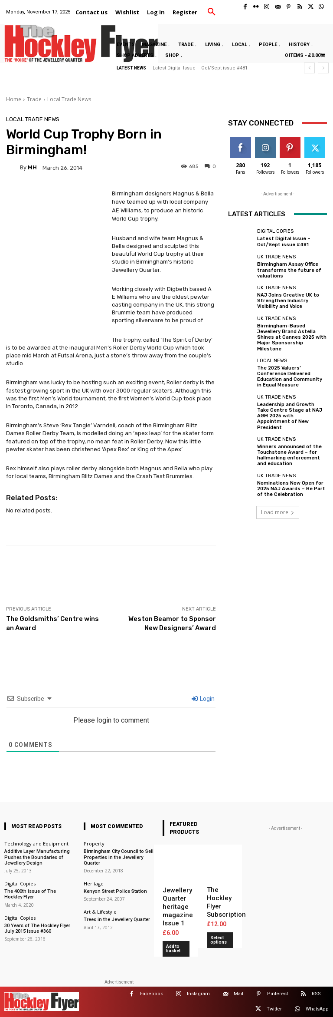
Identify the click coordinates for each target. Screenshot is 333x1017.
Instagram (198, 994)
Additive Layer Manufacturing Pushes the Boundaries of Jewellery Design (37, 857)
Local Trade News (69, 99)
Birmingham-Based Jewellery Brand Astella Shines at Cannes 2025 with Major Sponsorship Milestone (291, 337)
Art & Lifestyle (100, 911)
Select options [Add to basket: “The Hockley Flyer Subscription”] (218, 939)
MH (32, 167)
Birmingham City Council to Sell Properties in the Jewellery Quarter (118, 857)
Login (203, 698)
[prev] (309, 68)
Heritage (94, 883)
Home (13, 99)
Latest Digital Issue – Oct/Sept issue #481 (200, 68)
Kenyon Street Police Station (115, 891)
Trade (34, 99)
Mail (238, 994)
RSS (316, 994)
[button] (211, 12)
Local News (272, 360)
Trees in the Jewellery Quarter (117, 919)
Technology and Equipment (36, 843)
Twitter (274, 1009)
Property (94, 843)
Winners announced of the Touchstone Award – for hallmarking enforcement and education (289, 454)
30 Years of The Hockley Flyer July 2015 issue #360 (37, 928)
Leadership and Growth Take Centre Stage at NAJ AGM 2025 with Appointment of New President (289, 415)
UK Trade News (276, 256)
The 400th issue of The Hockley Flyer (30, 894)
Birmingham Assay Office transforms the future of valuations (289, 269)
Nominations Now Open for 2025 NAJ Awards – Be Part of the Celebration (291, 488)
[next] (323, 68)
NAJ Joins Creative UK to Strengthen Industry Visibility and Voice (288, 300)
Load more (277, 511)
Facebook (151, 994)
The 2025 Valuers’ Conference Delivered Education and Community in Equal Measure (289, 376)
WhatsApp (317, 1009)
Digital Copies (275, 231)
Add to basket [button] (173, 948)
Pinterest (277, 994)
